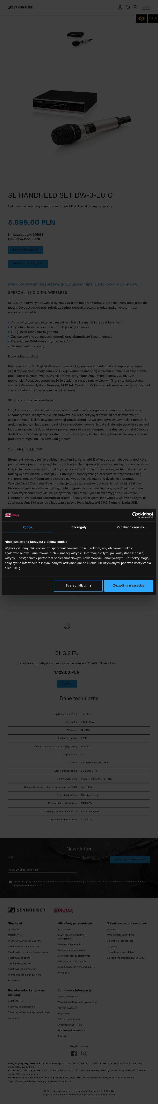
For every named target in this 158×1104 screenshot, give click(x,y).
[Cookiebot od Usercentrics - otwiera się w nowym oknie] (135, 515)
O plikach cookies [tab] (130, 527)
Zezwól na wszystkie (128, 585)
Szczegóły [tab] (78, 527)
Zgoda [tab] (27, 527)
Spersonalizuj (78, 585)
